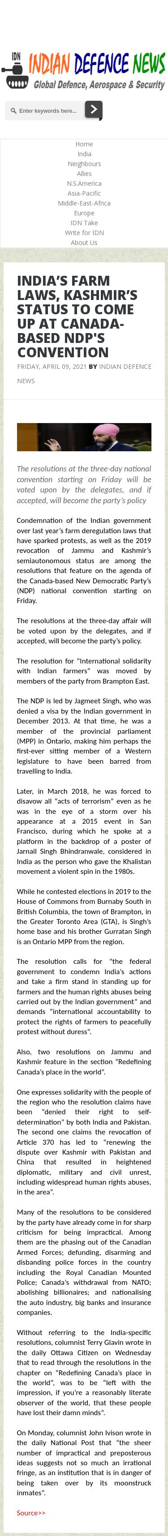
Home (84, 144)
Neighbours (84, 163)
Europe (84, 213)
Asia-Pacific (84, 193)
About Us (84, 242)
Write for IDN (84, 232)
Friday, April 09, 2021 (52, 366)
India (84, 154)
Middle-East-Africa (84, 203)
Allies (84, 173)
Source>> (31, 1513)
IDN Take (84, 222)
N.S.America (84, 183)
